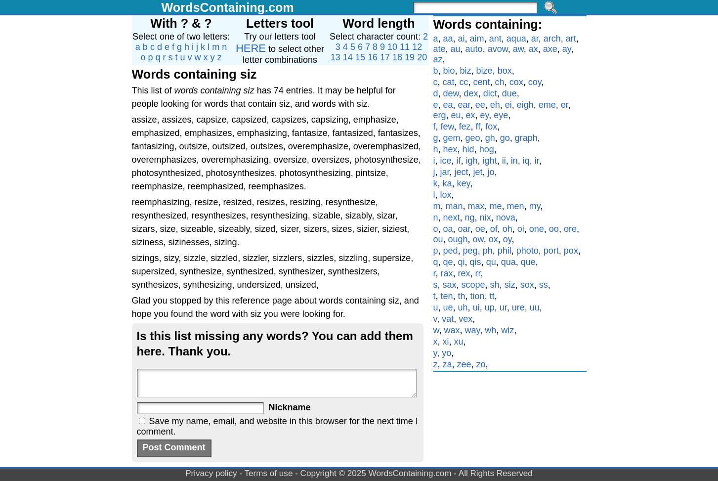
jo (491, 172)
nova (505, 217)
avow (498, 49)
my (535, 206)
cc (464, 82)
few (447, 126)
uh (463, 307)
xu (459, 342)
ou (438, 239)
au (456, 49)
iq (526, 161)
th (461, 296)
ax (533, 49)
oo (554, 229)
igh (472, 161)
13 (335, 57)
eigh (525, 105)
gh (490, 138)
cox (516, 82)
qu (491, 262)
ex (470, 115)
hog (486, 149)
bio (449, 71)
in (514, 161)
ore (570, 229)
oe (480, 229)
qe (448, 262)
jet (478, 172)
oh (507, 229)
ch (500, 82)
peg (470, 251)
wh (490, 330)
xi (446, 342)
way (472, 330)
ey (484, 115)
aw (518, 49)
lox (446, 195)
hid (468, 149)
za (447, 364)
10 (392, 47)
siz (510, 285)
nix (485, 217)
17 (385, 57)
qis (475, 262)
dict (490, 93)
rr (478, 273)
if (459, 161)
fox (491, 126)
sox (527, 285)
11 (405, 47)
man (454, 206)
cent (481, 82)
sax (450, 285)
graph (526, 138)
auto (474, 49)
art (571, 39)
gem (452, 138)
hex (450, 149)
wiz (507, 330)
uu (535, 307)
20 (422, 57)
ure (518, 307)
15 (360, 57)
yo (446, 353)
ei (508, 105)
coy (535, 82)
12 (417, 47)
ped (450, 251)
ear (464, 105)
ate (439, 49)
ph (488, 251)
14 (348, 57)
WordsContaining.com (228, 7)
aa (448, 39)
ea (448, 105)
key (463, 183)
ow (478, 239)
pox (571, 251)
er (564, 105)
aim (477, 39)
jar (445, 172)
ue (448, 307)
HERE (251, 48)
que (528, 262)
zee (464, 364)
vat (448, 319)
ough (458, 239)
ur (503, 307)
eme (547, 105)
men (515, 206)
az (438, 59)
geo (472, 138)
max (476, 206)
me (496, 206)
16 (373, 57)
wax (452, 330)
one (536, 229)
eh (495, 105)
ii (504, 161)
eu (456, 115)
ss (543, 285)
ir (537, 161)
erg (439, 115)
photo (527, 251)
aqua (516, 39)
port (551, 251)
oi (520, 229)
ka (447, 183)
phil (504, 251)
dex (471, 93)
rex (464, 273)
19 (410, 57)
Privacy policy (211, 473)
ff (478, 126)
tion (477, 296)
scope (473, 285)
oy (507, 239)
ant (495, 39)
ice (446, 161)
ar (535, 39)
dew (451, 93)
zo (481, 364)
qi (461, 262)
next (451, 217)
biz (465, 71)
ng (470, 217)
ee (480, 105)
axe (550, 49)
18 (397, 57)
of (494, 229)
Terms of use (269, 473)
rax (447, 273)
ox (493, 239)
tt (492, 296)
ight (490, 161)
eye (501, 115)
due (509, 93)
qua (508, 262)
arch (552, 39)
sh (495, 285)
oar (464, 229)
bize (484, 71)
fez (465, 126)
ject (461, 172)
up (490, 307)
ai (461, 39)
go (505, 138)
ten (447, 296)
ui (476, 307)
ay (566, 49)
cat (449, 82)
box (505, 71)
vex (465, 319)
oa (448, 229)
